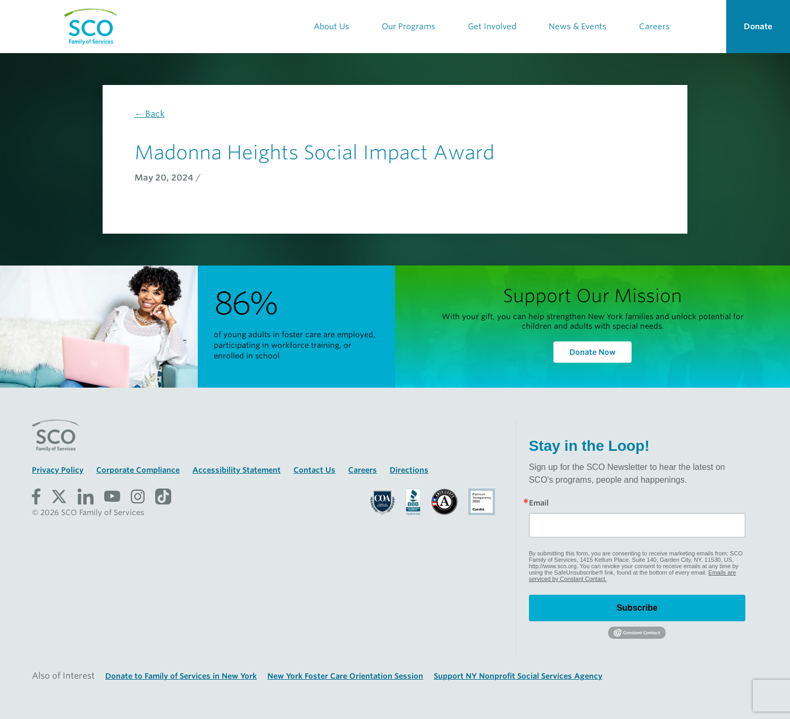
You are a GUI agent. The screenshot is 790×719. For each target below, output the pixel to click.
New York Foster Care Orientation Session (345, 676)
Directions (409, 470)
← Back (150, 114)
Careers (654, 26)
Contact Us (314, 470)
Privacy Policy (57, 470)
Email (539, 503)
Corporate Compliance (138, 470)
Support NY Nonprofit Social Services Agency (518, 676)
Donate (758, 26)
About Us (331, 26)
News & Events (578, 26)
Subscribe (637, 607)
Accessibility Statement (236, 470)
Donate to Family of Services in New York (181, 676)
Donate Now (592, 352)
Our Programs (408, 26)
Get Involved (492, 26)
